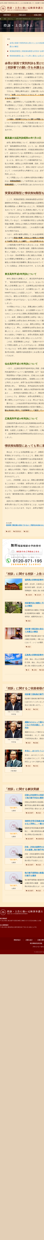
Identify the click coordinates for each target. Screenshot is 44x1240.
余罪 (8, 531)
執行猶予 (29, 813)
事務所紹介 (7, 15)
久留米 (29, 595)
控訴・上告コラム (8, 18)
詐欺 (35, 709)
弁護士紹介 (22, 15)
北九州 (38, 595)
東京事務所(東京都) (36, 943)
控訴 (26, 531)
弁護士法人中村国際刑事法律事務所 (22, 9)
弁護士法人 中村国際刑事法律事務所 (22, 912)
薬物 (35, 743)
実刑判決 (17, 531)
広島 (34, 670)
